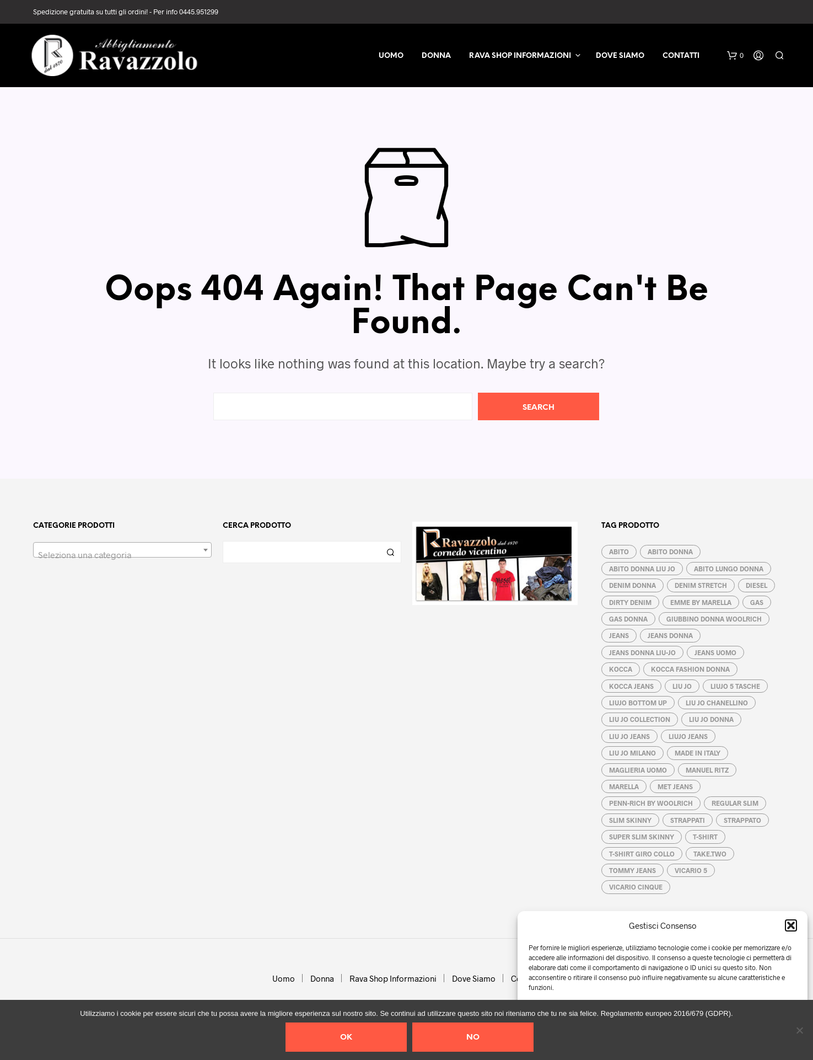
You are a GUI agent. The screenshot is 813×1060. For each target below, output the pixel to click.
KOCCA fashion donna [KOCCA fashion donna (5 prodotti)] (690, 669)
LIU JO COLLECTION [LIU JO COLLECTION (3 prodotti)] (639, 719)
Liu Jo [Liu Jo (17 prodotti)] (682, 686)
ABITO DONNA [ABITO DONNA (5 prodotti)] (670, 551)
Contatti (681, 56)
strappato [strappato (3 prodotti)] (742, 820)
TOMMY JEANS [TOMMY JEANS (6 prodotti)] (632, 870)
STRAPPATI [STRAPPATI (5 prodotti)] (687, 820)
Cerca (390, 552)
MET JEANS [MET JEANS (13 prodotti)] (675, 786)
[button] (790, 925)
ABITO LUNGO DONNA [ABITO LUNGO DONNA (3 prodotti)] (728, 568)
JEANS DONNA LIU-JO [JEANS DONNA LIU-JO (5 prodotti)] (642, 652)
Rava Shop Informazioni (520, 56)
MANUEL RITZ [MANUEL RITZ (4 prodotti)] (707, 770)
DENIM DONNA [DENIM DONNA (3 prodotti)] (632, 585)
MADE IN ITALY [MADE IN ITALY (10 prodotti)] (697, 753)
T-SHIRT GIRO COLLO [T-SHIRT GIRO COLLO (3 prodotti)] (642, 854)
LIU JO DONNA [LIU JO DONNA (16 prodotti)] (711, 719)
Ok (346, 1038)
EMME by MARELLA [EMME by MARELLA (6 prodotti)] (700, 602)
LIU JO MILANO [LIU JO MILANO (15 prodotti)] (632, 753)
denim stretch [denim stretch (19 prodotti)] (701, 585)
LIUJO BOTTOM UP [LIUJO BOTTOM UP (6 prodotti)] (638, 702)
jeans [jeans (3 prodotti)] (619, 635)
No (473, 1038)
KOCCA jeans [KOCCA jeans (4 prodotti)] (631, 686)
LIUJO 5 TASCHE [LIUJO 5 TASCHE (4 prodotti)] (735, 686)
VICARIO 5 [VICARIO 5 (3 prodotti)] (691, 870)
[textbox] (122, 555)
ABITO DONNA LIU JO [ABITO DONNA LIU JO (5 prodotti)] (642, 568)
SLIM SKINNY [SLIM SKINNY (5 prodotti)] (630, 820)
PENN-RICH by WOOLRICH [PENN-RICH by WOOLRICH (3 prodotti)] (651, 803)
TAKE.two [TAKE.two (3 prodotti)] (709, 854)
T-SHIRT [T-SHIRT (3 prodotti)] (705, 836)
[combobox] (122, 550)
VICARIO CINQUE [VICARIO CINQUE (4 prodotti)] (636, 887)
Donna (436, 56)
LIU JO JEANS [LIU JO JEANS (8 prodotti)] (629, 736)
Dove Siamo (620, 56)
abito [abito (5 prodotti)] (619, 551)
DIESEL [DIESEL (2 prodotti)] (756, 585)
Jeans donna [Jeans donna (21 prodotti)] (670, 635)
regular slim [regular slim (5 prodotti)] (735, 803)
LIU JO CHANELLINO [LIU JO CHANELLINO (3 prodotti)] (717, 702)
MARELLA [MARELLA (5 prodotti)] (624, 786)
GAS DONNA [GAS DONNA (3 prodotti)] (628, 619)
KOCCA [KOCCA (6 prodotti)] (620, 669)
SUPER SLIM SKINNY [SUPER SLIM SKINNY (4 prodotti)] (641, 836)
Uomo (391, 56)
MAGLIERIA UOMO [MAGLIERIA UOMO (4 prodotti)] (638, 770)
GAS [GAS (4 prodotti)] (756, 602)
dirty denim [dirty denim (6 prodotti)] (630, 602)
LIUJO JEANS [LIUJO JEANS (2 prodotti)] (688, 736)
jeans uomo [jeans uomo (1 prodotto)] (715, 652)
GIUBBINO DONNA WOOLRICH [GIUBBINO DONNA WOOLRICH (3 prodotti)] (714, 619)
